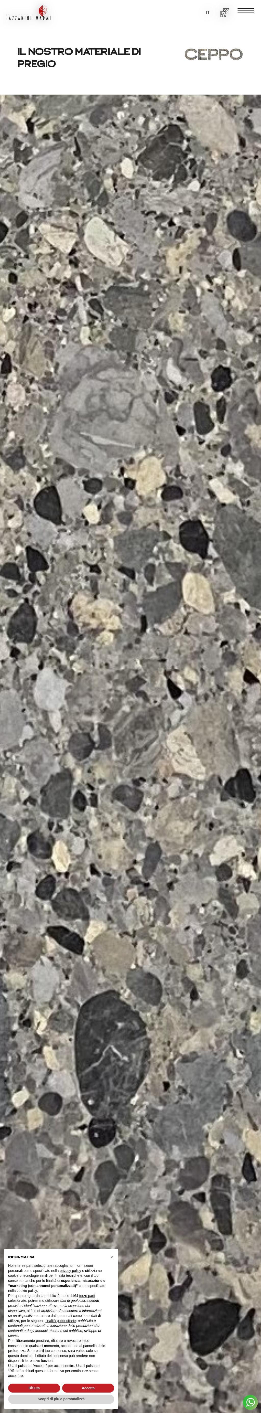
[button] (207, 13)
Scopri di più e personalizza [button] (61, 1399)
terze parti (87, 1296)
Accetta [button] (88, 1388)
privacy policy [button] (70, 1271)
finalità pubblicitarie (60, 1321)
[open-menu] (246, 10)
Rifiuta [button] (34, 1388)
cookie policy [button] (27, 1291)
